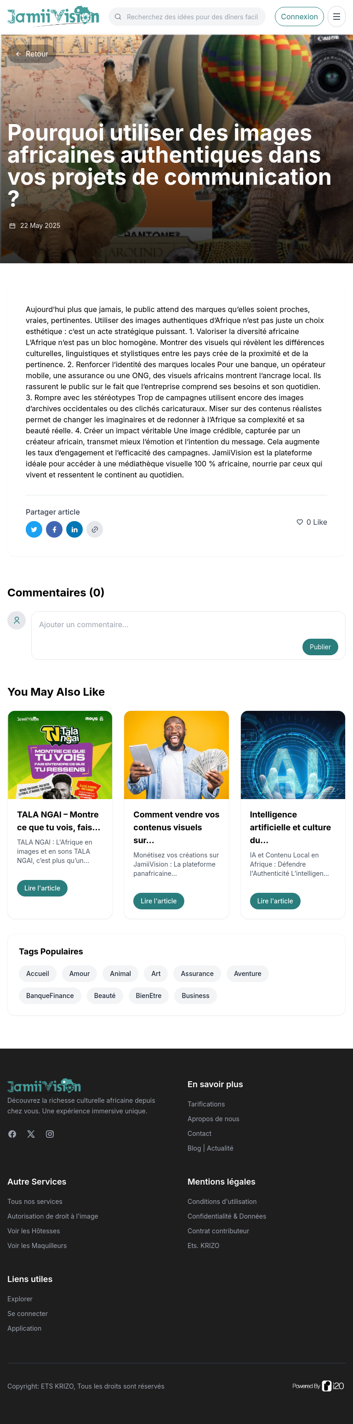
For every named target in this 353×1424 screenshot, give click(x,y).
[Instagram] (50, 1134)
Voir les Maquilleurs (37, 1245)
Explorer (20, 1299)
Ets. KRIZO (203, 1245)
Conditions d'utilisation (222, 1201)
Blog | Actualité (210, 1148)
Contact (199, 1133)
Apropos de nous (213, 1119)
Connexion (299, 16)
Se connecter (27, 1313)
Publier (320, 647)
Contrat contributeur (218, 1231)
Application (24, 1328)
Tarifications (206, 1104)
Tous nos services (35, 1201)
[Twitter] (31, 1134)
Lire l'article (42, 888)
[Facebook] (12, 1134)
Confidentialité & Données (227, 1216)
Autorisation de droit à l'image (52, 1216)
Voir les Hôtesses (33, 1231)
